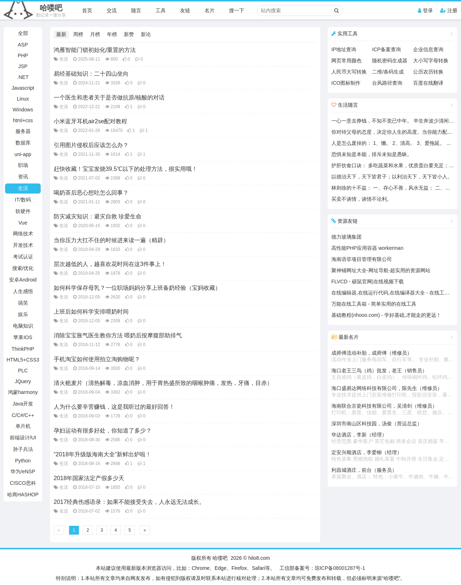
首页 (87, 10)
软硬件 (23, 211)
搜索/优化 (23, 268)
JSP (23, 66)
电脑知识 (23, 326)
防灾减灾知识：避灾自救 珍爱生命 (98, 216)
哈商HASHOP (23, 494)
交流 (112, 10)
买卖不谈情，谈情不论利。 (361, 199)
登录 (425, 10)
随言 (136, 10)
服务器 (23, 131)
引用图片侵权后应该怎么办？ (91, 145)
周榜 (78, 34)
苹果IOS (22, 337)
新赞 (129, 34)
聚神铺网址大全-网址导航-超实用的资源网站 (380, 270)
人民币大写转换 (349, 72)
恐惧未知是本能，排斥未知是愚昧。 (371, 154)
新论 (146, 34)
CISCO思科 (23, 483)
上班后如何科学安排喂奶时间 (91, 311)
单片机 (23, 426)
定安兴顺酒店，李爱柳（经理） (392, 455)
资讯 (23, 177)
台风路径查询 (387, 83)
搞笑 (23, 303)
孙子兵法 (23, 449)
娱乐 (23, 314)
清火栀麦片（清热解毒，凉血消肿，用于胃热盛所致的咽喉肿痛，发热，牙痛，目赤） (163, 383)
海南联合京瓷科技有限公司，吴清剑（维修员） (392, 409)
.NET (23, 77)
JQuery (23, 381)
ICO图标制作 (346, 83)
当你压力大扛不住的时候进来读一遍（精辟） (111, 240)
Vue (22, 223)
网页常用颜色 (346, 60)
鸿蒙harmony (22, 392)
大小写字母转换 (430, 60)
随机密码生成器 (389, 60)
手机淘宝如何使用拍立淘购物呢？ (97, 359)
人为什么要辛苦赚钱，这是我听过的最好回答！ (114, 406)
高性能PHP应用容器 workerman (367, 248)
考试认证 (23, 257)
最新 (61, 34)
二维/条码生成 (388, 72)
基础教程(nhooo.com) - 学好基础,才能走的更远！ (386, 315)
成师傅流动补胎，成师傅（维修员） (392, 356)
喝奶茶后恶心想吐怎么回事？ (91, 192)
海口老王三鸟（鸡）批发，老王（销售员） (392, 374)
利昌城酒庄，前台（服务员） (392, 473)
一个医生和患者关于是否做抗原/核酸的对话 (109, 97)
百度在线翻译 (428, 83)
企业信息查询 (428, 49)
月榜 (95, 34)
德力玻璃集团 (346, 237)
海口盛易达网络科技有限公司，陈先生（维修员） (392, 391)
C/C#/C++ (23, 415)
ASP (23, 45)
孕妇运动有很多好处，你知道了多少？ (103, 430)
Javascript (23, 88)
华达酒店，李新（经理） (392, 438)
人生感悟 (23, 291)
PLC (23, 370)
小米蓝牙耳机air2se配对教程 (90, 121)
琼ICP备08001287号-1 (340, 568)
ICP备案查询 (386, 49)
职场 (23, 165)
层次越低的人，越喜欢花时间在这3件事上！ (110, 264)
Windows (23, 109)
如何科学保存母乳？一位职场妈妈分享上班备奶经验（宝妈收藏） (137, 287)
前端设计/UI (23, 437)
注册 (448, 10)
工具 (161, 10)
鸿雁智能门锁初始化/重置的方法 (95, 49)
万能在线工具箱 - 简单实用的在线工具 (373, 304)
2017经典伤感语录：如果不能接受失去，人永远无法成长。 (129, 501)
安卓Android (22, 280)
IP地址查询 (343, 49)
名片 (210, 10)
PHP (23, 55)
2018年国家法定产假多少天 (89, 478)
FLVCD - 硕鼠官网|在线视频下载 (367, 281)
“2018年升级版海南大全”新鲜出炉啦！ (102, 454)
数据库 (23, 143)
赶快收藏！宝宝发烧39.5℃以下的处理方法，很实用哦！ (125, 168)
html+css (23, 120)
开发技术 (23, 245)
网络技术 (23, 233)
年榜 (112, 34)
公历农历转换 (428, 72)
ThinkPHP (23, 349)
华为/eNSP (22, 471)
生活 (23, 188)
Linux (23, 99)
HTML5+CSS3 (22, 360)
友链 (185, 10)
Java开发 (23, 404)
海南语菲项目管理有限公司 (361, 259)
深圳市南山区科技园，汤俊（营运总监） (376, 423)
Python (23, 461)
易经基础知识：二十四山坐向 (91, 73)
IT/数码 (23, 200)
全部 (23, 33)
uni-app (22, 154)
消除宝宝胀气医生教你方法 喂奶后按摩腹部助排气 (118, 335)
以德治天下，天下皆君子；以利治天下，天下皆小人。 (391, 177)
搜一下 (236, 10)
